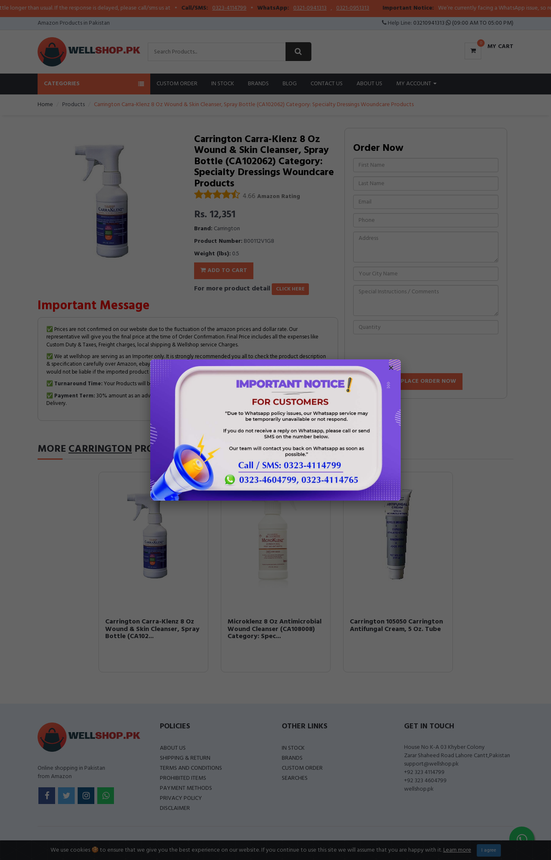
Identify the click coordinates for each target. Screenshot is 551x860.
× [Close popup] (391, 369)
